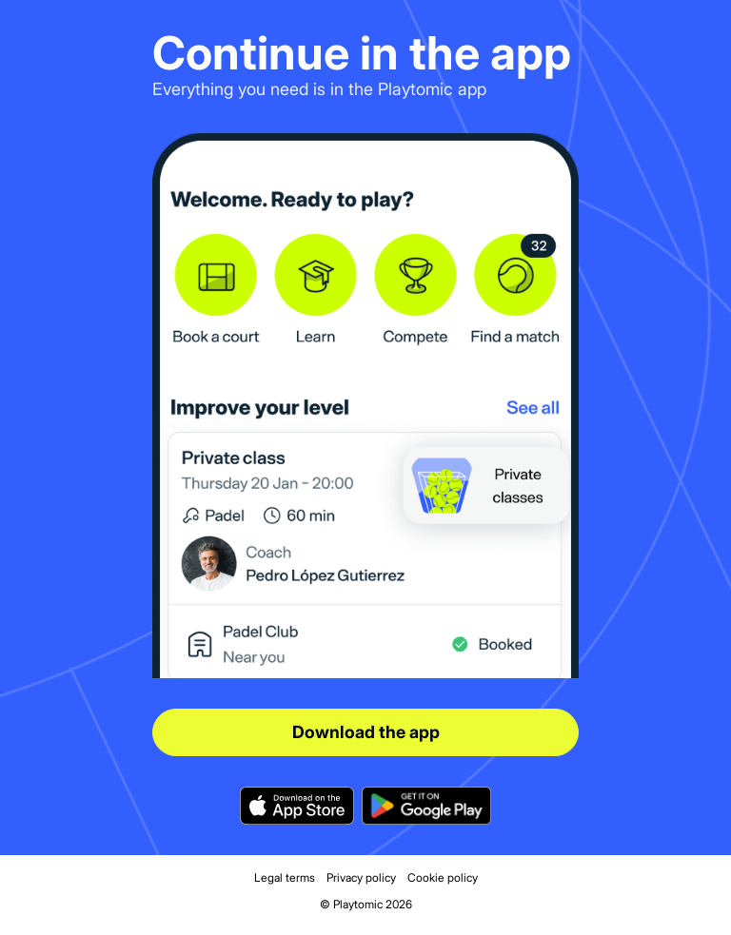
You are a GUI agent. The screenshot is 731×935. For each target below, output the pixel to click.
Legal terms (284, 877)
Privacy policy (361, 877)
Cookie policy (442, 877)
